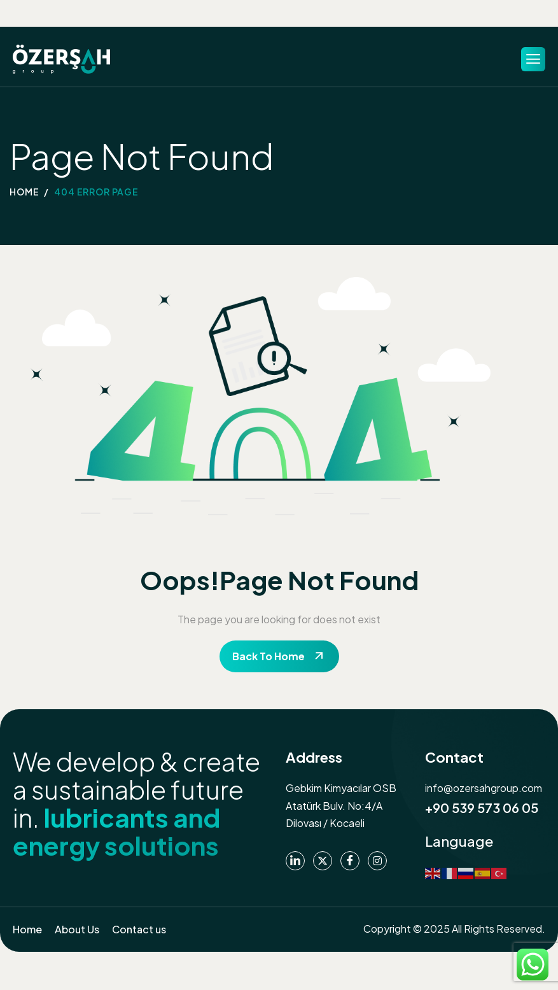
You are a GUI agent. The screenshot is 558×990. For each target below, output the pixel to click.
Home (27, 929)
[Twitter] (322, 860)
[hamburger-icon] (533, 59)
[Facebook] (349, 860)
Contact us (139, 929)
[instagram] (377, 860)
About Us (77, 929)
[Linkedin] (295, 860)
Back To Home (268, 656)
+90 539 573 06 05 (481, 808)
